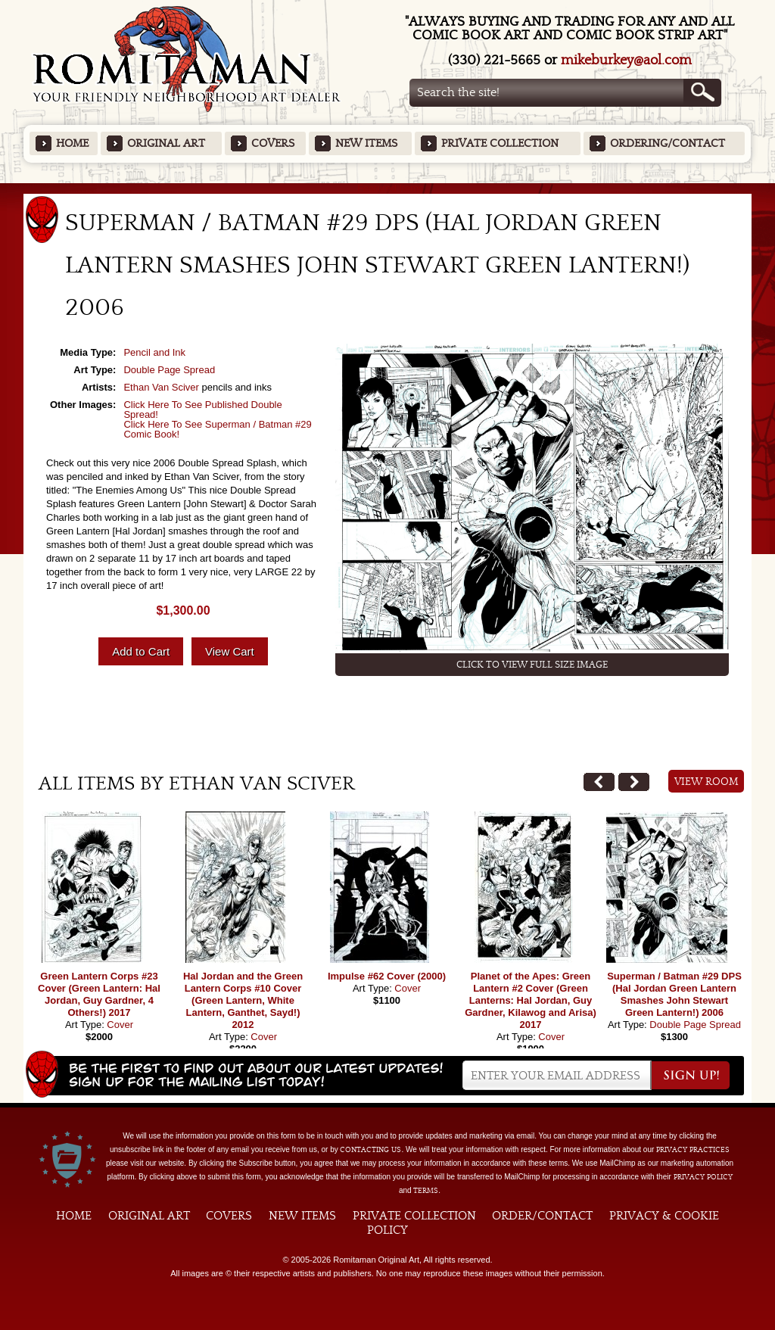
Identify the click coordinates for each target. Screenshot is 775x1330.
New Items (366, 143)
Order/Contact (542, 1216)
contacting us (370, 1149)
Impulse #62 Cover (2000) (387, 976)
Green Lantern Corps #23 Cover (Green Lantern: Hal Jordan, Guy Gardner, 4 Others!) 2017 (99, 994)
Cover (120, 1024)
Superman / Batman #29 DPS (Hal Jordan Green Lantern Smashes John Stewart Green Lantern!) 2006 (674, 994)
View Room (706, 782)
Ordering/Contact (667, 143)
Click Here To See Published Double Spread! (202, 409)
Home (72, 143)
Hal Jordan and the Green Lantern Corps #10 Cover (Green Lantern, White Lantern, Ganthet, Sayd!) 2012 (243, 1000)
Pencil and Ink (154, 352)
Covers (272, 143)
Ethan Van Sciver (160, 387)
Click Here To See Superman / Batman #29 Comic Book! (217, 429)
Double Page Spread (169, 369)
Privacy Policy (703, 1177)
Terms (425, 1190)
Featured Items (388, 188)
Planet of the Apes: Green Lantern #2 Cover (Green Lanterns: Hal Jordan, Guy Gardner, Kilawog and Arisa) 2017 (530, 1000)
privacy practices (693, 1149)
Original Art (166, 143)
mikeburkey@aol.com (626, 60)
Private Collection (500, 143)
